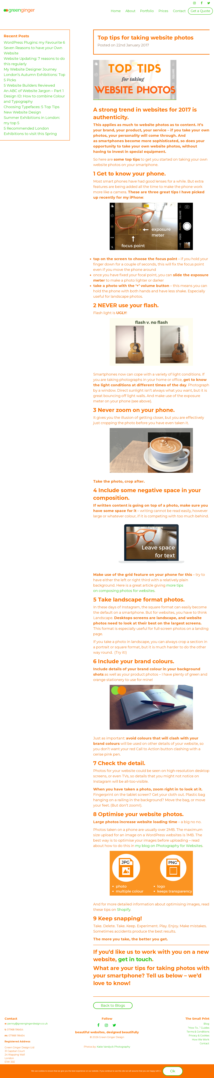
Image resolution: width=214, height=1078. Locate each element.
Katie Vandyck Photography (113, 1046)
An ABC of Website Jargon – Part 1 (34, 91)
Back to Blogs (113, 1005)
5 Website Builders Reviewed (29, 85)
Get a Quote (200, 11)
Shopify (123, 909)
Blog (206, 1023)
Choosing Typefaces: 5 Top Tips (31, 107)
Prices (163, 11)
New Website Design (22, 112)
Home (116, 11)
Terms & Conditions (198, 1031)
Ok (172, 1071)
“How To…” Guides (198, 1027)
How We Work (200, 1039)
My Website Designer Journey (30, 69)
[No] (210, 1071)
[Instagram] (194, 3)
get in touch (135, 959)
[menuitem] (115, 11)
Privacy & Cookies (199, 1035)
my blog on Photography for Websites (168, 846)
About (130, 11)
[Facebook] (201, 3)
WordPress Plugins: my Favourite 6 (34, 42)
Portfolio (147, 11)
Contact (179, 11)
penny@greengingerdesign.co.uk (27, 1023)
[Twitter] (209, 3)
